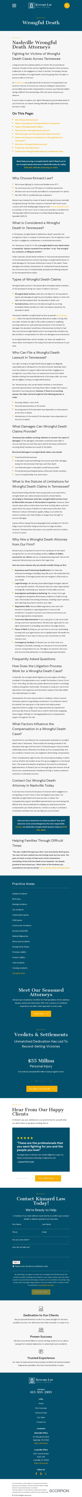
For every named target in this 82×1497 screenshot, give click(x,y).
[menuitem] (41, 893)
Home (41, 1403)
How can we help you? (21, 1247)
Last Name (46, 1224)
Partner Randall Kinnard (60, 206)
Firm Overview (41, 1408)
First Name (16, 1224)
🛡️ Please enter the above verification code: (30, 1266)
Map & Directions (41, 1443)
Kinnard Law (19, 82)
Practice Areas (41, 1413)
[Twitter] (45, 1473)
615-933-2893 (41, 1392)
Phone (14, 1232)
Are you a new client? (20, 1240)
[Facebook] (36, 1473)
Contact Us (41, 1422)
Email (44, 1232)
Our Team (41, 1417)
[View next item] (51, 1081)
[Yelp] (41, 1473)
